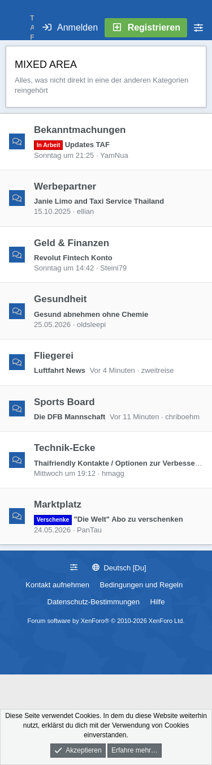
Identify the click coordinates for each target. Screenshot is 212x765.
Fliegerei (53, 355)
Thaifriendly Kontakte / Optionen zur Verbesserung (122, 463)
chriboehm (182, 416)
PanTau (89, 530)
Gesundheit (60, 299)
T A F (32, 27)
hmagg (113, 473)
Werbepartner (65, 185)
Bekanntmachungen (80, 129)
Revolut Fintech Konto (73, 257)
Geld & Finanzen (71, 242)
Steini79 (113, 268)
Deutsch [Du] (119, 568)
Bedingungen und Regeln (141, 585)
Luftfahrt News (59, 370)
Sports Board (64, 401)
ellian (85, 211)
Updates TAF (72, 144)
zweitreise (157, 370)
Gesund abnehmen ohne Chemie (91, 314)
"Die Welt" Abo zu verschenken (108, 519)
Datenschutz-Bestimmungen (93, 602)
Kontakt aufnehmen (57, 585)
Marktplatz (57, 504)
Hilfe (157, 602)
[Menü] (14, 28)
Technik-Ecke (64, 447)
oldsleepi (91, 324)
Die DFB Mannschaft (69, 416)
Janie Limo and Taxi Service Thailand (99, 201)
